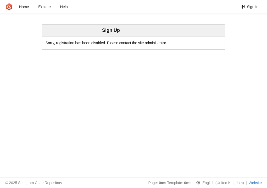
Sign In (249, 7)
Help (64, 7)
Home (24, 7)
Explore (44, 7)
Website (255, 183)
